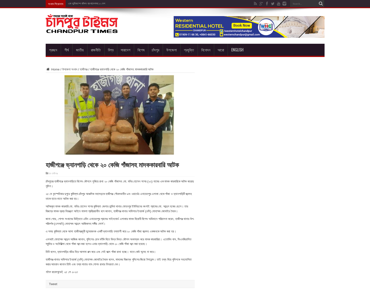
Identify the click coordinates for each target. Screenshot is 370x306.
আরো (221, 50)
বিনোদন (205, 50)
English (237, 50)
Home (53, 69)
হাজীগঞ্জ (84, 69)
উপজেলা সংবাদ (69, 69)
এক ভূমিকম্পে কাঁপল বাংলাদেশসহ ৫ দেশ (86, 3)
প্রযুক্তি (189, 50)
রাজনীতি (96, 50)
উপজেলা (171, 50)
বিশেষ (141, 50)
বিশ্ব (110, 50)
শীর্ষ (66, 50)
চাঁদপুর (155, 50)
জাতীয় (80, 50)
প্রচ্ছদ (53, 50)
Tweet (53, 284)
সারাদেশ (125, 50)
